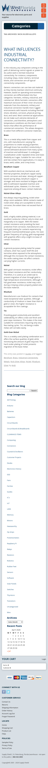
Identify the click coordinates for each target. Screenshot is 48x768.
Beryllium (8, 357)
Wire (8, 612)
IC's (8, 497)
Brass (15, 357)
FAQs (4, 734)
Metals (7, 361)
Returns (5, 705)
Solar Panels (11, 584)
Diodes (9, 463)
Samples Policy (7, 742)
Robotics (10, 561)
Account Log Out (8, 713)
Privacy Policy (7, 745)
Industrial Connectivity (28, 357)
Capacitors (11, 417)
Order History (7, 710)
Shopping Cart (7, 728)
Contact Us (6, 702)
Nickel (28, 361)
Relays (9, 549)
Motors (10, 520)
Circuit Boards (12, 423)
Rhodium (36, 361)
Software (10, 578)
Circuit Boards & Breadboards (18, 428)
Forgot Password (8, 716)
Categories (28, 26)
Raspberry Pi (12, 543)
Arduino (10, 405)
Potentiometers (13, 538)
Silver (6, 365)
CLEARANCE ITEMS (14, 434)
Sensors (10, 572)
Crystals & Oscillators (15, 451)
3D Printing (11, 400)
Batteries (10, 411)
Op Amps (10, 532)
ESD (8, 474)
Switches (10, 589)
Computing (11, 440)
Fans (9, 480)
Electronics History (14, 469)
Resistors (10, 555)
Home (4, 725)
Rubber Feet (11, 566)
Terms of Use (7, 748)
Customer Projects (14, 457)
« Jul (9, 651)
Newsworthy (12, 526)
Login (44, 659)
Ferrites (10, 486)
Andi (14, 365)
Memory (10, 515)
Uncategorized (12, 607)
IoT (8, 503)
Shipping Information (10, 707)
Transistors (11, 601)
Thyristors (11, 595)
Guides (28, 354)
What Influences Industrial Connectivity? (22, 54)
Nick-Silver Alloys (17, 361)
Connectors (11, 446)
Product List (6, 731)
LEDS (9, 509)
